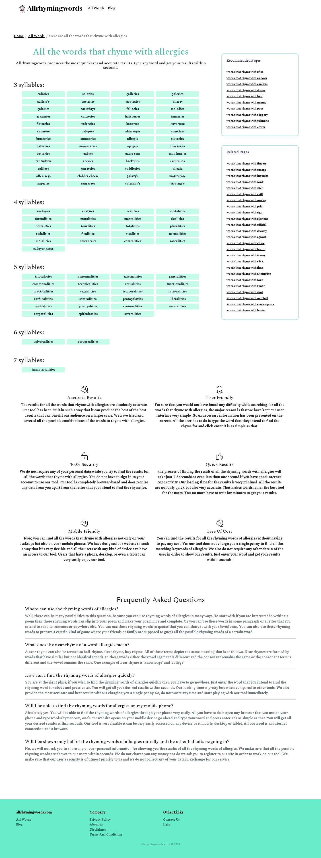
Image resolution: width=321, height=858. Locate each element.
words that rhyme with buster (245, 310)
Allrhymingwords (50, 8)
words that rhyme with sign (244, 212)
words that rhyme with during (245, 90)
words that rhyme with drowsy (246, 231)
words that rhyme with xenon (245, 286)
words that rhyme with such (244, 188)
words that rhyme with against (246, 237)
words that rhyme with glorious (247, 219)
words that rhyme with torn (244, 280)
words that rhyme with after (244, 72)
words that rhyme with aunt (244, 292)
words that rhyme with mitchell (247, 298)
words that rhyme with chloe (245, 243)
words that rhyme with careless (247, 84)
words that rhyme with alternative (248, 274)
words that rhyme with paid (244, 206)
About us (96, 824)
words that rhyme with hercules (247, 176)
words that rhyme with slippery (247, 115)
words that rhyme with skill (244, 194)
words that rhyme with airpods (246, 78)
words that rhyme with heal (244, 96)
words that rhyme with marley (246, 200)
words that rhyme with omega (246, 170)
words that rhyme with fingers (246, 163)
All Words (96, 8)
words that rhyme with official (246, 225)
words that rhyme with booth (245, 249)
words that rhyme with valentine (247, 121)
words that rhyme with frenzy (245, 255)
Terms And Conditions (106, 834)
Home (19, 36)
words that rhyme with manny (246, 102)
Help (166, 824)
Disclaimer (98, 829)
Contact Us (171, 819)
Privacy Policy (100, 819)
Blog (111, 8)
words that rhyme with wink (244, 182)
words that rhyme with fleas (244, 268)
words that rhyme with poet (244, 108)
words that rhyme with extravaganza (250, 304)
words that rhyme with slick (244, 261)
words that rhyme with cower (245, 127)
